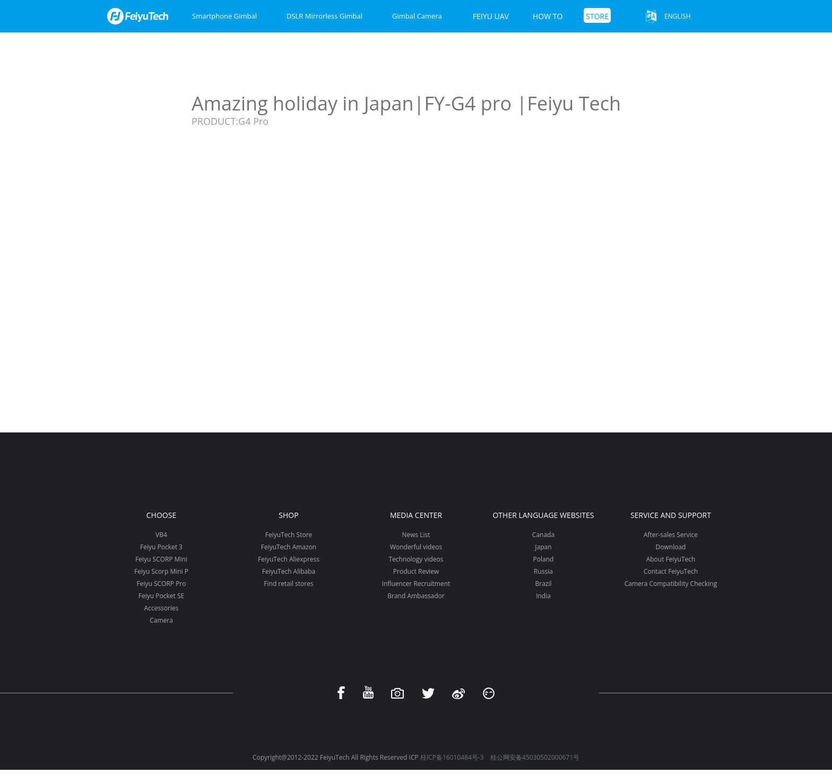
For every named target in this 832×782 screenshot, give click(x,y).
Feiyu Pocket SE (161, 595)
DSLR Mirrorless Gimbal (324, 16)
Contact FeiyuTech (671, 571)
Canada (543, 534)
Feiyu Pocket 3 (161, 546)
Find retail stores (288, 583)
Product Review (416, 571)
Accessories (161, 608)
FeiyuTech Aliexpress (288, 559)
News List (416, 534)
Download (671, 546)
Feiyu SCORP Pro (161, 583)
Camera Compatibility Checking (671, 583)
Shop (288, 515)
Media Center (416, 515)
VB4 (161, 534)
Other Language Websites (543, 515)
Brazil (543, 583)
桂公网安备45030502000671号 (534, 757)
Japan (543, 546)
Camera (161, 620)
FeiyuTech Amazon (288, 546)
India (543, 595)
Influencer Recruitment (416, 583)
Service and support (670, 515)
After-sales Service (671, 534)
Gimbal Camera (417, 16)
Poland (543, 559)
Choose (161, 515)
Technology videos (416, 559)
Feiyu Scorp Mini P (161, 571)
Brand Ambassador (415, 595)
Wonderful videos (416, 546)
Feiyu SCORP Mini (161, 559)
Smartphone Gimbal (224, 16)
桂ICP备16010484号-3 (452, 757)
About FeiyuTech (671, 559)
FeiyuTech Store (289, 534)
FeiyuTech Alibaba (289, 571)
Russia (543, 571)
